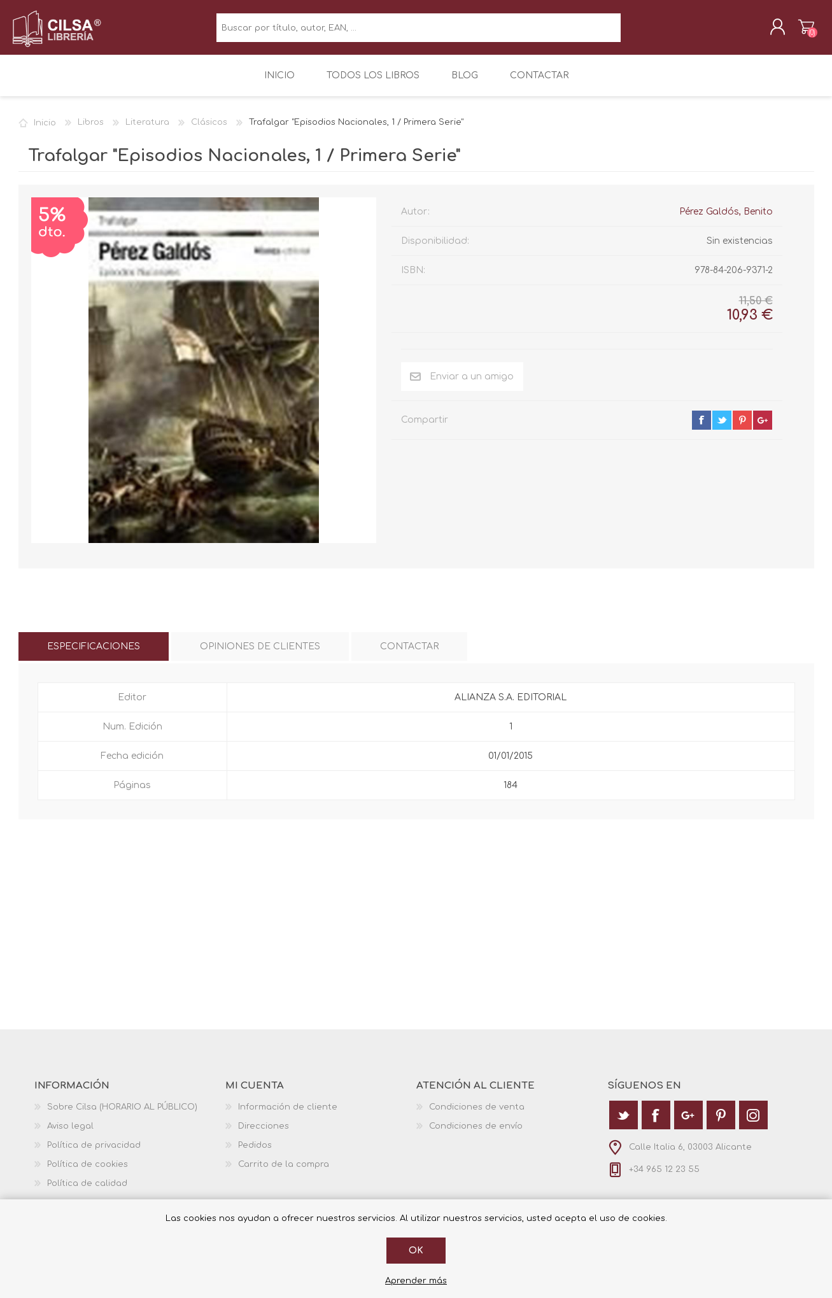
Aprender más (416, 1280)
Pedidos (255, 1154)
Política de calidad (87, 1192)
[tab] (93, 655)
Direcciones (263, 1135)
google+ (762, 429)
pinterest (742, 429)
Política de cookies (87, 1173)
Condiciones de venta (477, 1115)
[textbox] (418, 32)
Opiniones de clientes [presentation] (260, 655)
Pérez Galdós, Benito (726, 220)
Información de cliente (287, 1115)
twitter (721, 429)
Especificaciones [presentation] (93, 655)
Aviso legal (70, 1135)
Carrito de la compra (800, 31)
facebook (701, 429)
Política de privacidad (94, 1154)
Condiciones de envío (476, 1135)
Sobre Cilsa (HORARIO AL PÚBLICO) (122, 1115)
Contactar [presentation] (409, 655)
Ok (416, 1250)
